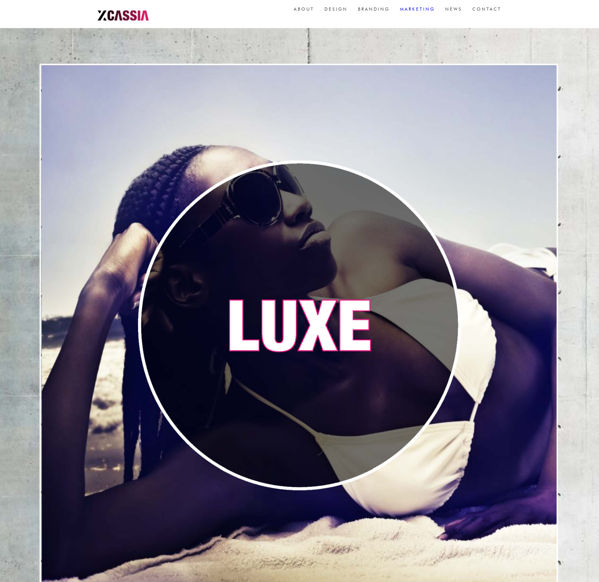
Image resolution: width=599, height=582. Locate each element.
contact (486, 12)
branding (374, 12)
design (336, 12)
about (304, 12)
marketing (417, 12)
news (453, 12)
